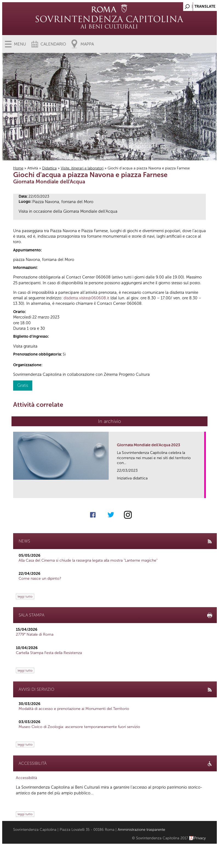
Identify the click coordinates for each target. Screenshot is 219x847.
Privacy (200, 838)
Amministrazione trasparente (141, 830)
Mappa (87, 44)
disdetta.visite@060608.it (86, 297)
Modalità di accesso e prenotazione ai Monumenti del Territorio (74, 708)
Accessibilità (26, 777)
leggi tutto (25, 596)
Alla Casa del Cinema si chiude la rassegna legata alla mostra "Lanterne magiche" (88, 560)
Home (18, 168)
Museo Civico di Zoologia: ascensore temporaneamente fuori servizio (79, 726)
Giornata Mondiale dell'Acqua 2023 (148, 445)
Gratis (22, 385)
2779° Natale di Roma (34, 634)
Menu (20, 44)
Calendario (53, 44)
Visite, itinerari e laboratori (82, 168)
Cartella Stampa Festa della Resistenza (49, 652)
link (202, 492)
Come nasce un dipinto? (40, 578)
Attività (32, 168)
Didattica (49, 168)
